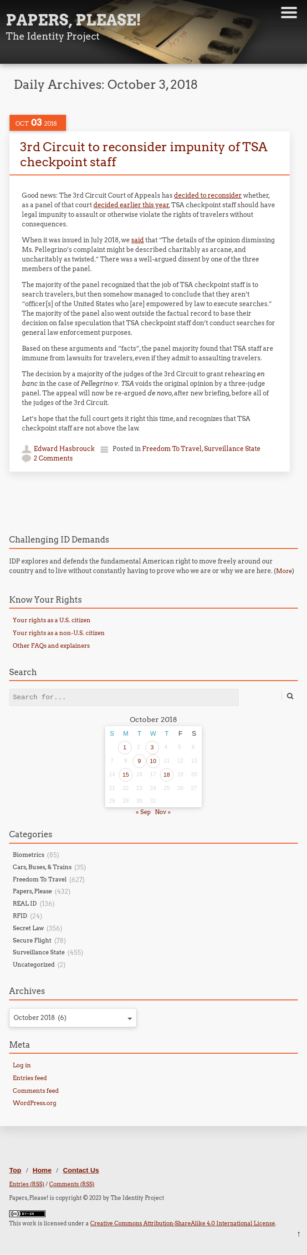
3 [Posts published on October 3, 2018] (152, 747)
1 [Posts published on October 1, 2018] (124, 747)
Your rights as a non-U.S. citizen (59, 633)
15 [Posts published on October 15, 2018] (126, 774)
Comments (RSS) (71, 1184)
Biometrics (28, 854)
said (137, 240)
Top (15, 1170)
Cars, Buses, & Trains (42, 867)
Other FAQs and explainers (51, 645)
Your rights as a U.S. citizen (52, 620)
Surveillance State (232, 448)
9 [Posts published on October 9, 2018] (139, 761)
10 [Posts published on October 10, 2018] (153, 761)
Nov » (163, 812)
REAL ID (25, 903)
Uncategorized (34, 964)
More (284, 571)
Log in (22, 1065)
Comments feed (36, 1090)
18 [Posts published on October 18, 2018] (167, 774)
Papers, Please (32, 891)
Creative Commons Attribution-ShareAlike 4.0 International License (182, 1223)
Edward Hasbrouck (64, 448)
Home (42, 1170)
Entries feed (30, 1078)
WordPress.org (34, 1103)
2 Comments (53, 458)
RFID (20, 915)
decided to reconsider (208, 195)
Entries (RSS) (26, 1184)
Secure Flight (32, 940)
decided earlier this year (131, 205)
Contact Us (81, 1170)
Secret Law (28, 928)
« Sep (143, 812)
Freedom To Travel (172, 448)
